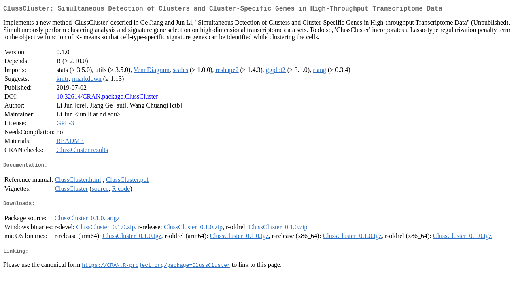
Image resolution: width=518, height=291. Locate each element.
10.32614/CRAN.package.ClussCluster (107, 98)
